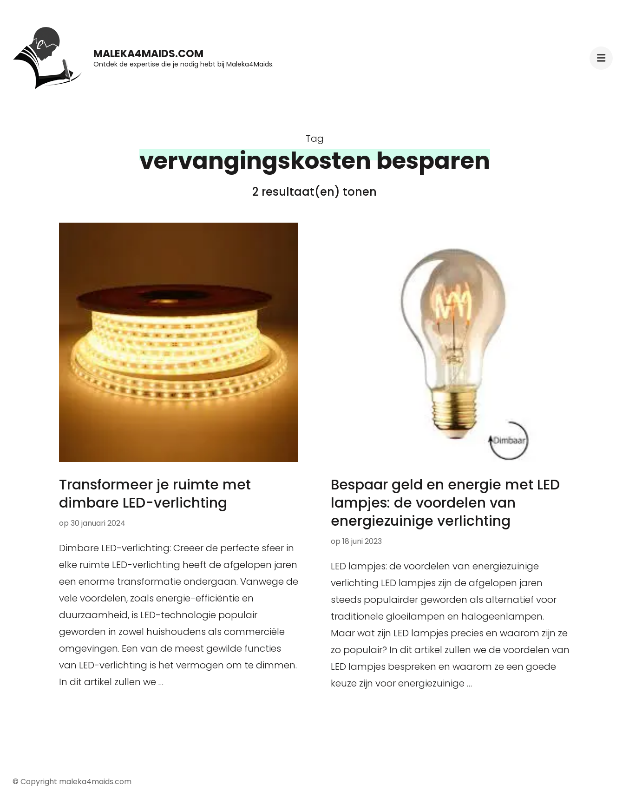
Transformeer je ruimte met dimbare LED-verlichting (155, 494)
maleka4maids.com (148, 53)
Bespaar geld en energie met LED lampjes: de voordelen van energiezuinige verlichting (445, 503)
